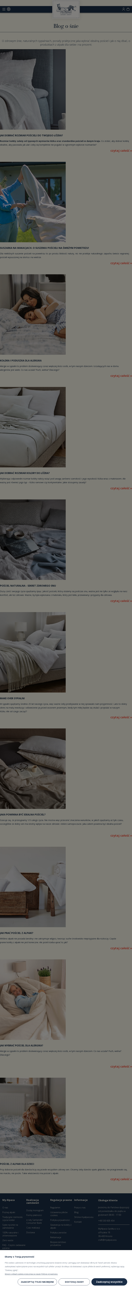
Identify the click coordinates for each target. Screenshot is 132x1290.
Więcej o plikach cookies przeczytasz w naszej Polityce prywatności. (31, 1274)
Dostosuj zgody (74, 1281)
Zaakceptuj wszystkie (109, 1281)
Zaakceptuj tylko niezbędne (37, 1281)
